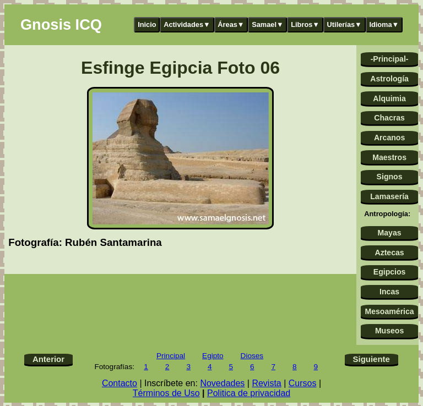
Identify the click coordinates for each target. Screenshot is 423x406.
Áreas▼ (231, 24)
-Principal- (390, 58)
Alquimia (389, 98)
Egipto (213, 356)
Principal (170, 356)
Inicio (147, 24)
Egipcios (389, 271)
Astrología (389, 78)
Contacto (119, 383)
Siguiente (371, 359)
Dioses (252, 356)
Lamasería (389, 196)
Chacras (389, 117)
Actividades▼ (187, 24)
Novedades (222, 383)
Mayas (390, 232)
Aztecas (389, 252)
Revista (266, 383)
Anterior (48, 359)
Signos (390, 176)
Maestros (389, 157)
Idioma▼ (384, 24)
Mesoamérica (389, 311)
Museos (389, 330)
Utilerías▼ (344, 24)
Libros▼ (305, 24)
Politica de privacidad (248, 393)
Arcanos (389, 137)
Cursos (303, 383)
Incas (389, 291)
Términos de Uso (166, 393)
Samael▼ (268, 24)
